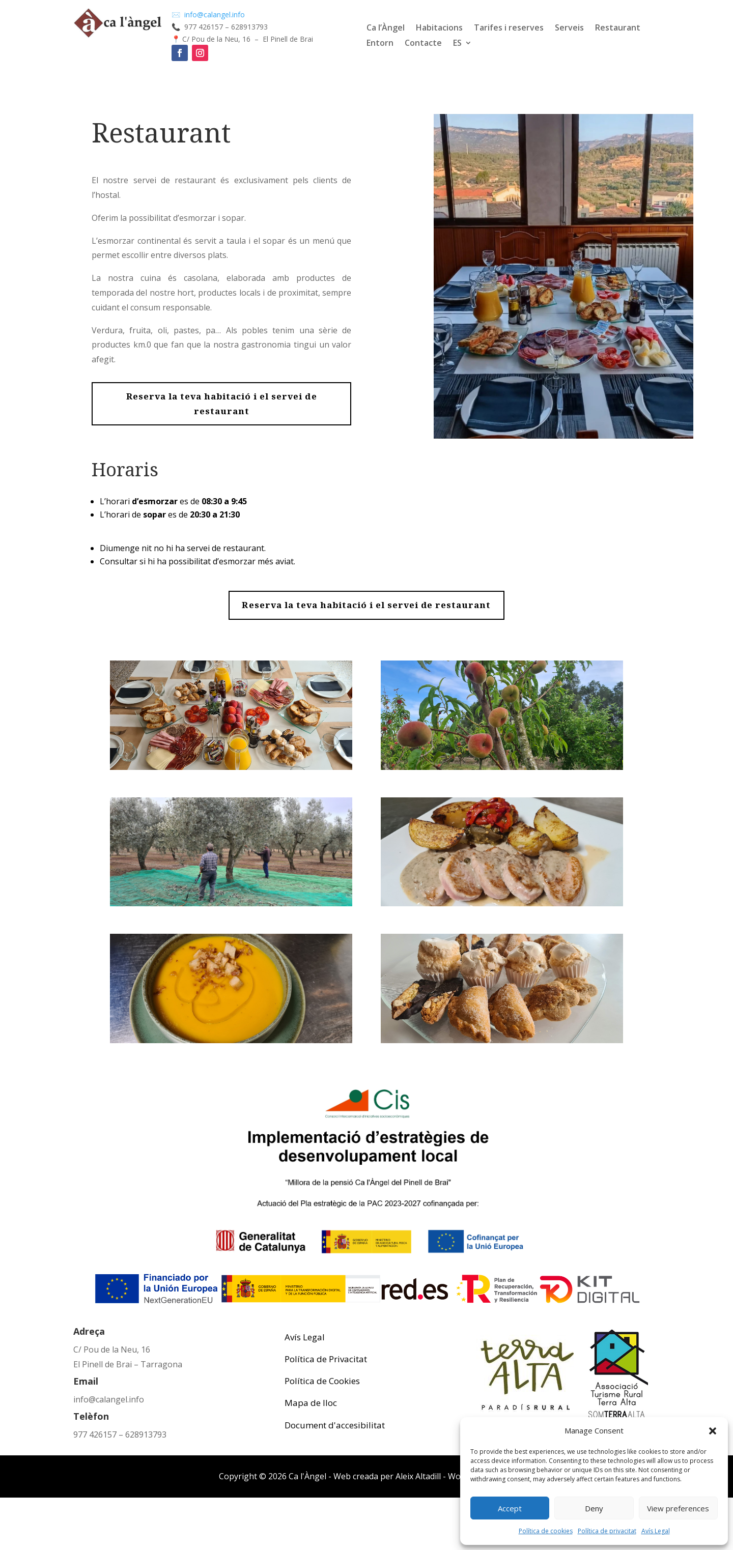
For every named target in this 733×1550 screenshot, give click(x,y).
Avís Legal (655, 1531)
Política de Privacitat (326, 1359)
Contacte (423, 43)
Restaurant (617, 28)
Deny (594, 1508)
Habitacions (439, 28)
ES (457, 43)
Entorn (379, 43)
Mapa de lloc (311, 1403)
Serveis (569, 28)
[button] (713, 1431)
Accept (510, 1508)
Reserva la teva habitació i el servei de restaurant (221, 403)
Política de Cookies (322, 1381)
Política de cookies (546, 1531)
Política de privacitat (607, 1531)
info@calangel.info (108, 1399)
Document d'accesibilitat (335, 1425)
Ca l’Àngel (385, 28)
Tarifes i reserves (509, 28)
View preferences (678, 1508)
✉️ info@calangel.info (209, 14)
